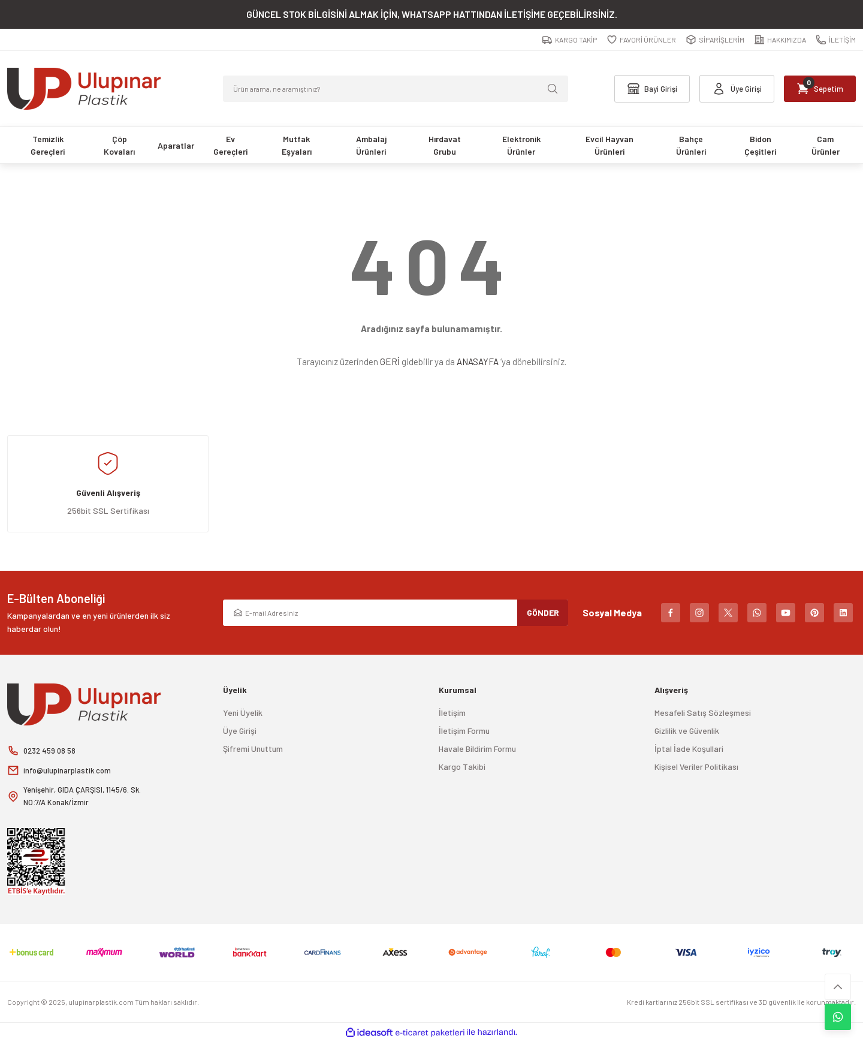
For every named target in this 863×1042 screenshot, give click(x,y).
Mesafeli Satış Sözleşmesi (702, 712)
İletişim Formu (464, 730)
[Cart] (817, 89)
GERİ (390, 361)
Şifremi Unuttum (253, 748)
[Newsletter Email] (395, 613)
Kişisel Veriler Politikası (696, 766)
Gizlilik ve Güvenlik (686, 730)
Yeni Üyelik (242, 712)
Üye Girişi (240, 730)
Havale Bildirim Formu (477, 748)
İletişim (452, 712)
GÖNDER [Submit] (543, 612)
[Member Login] (729, 89)
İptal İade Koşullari (688, 748)
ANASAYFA (478, 361)
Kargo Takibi (462, 766)
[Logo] (84, 89)
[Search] (395, 89)
